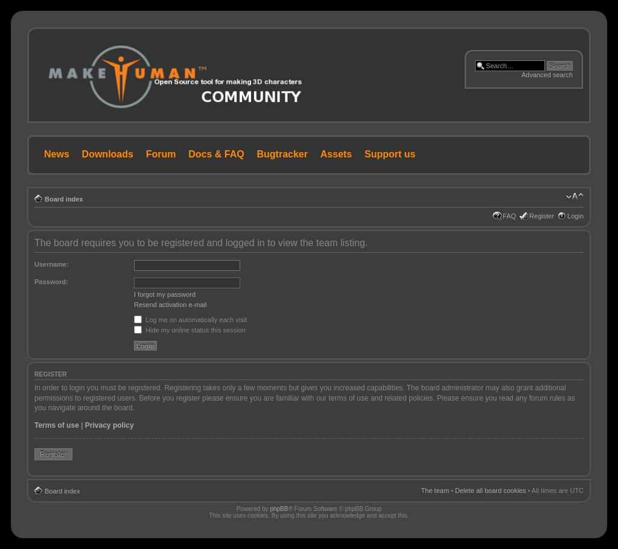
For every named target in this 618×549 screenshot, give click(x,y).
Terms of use (56, 425)
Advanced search (547, 74)
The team (435, 490)
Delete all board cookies (490, 490)
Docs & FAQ (216, 154)
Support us (390, 154)
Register (541, 216)
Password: (51, 281)
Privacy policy (109, 425)
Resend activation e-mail (170, 304)
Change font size (575, 196)
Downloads (107, 154)
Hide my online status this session (190, 330)
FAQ (509, 216)
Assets (336, 154)
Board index (64, 199)
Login (575, 216)
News (56, 154)
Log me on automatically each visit (190, 319)
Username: (51, 264)
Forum (161, 154)
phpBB (279, 509)
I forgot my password (165, 294)
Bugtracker (282, 154)
